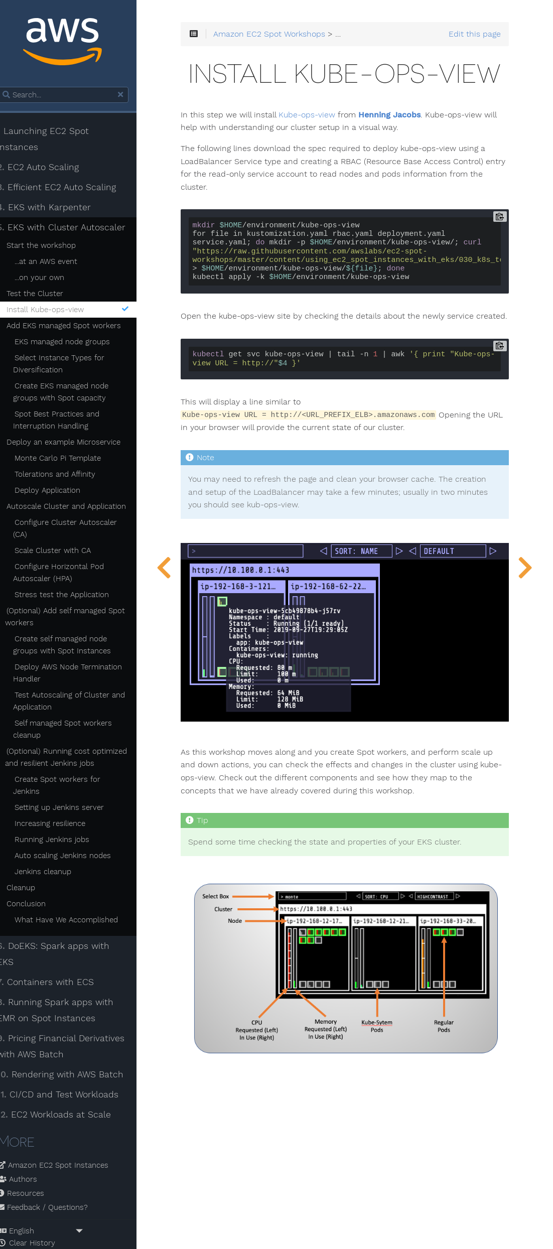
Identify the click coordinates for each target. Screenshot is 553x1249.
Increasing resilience (61, 812)
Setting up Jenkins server (70, 796)
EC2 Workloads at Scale (65, 1087)
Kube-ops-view (325, 158)
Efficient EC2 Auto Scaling (67, 188)
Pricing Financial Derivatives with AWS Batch (71, 1019)
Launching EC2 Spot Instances (54, 140)
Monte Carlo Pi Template (69, 459)
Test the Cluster (46, 294)
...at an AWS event (57, 262)
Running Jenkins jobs (63, 828)
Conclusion (37, 892)
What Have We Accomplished (77, 908)
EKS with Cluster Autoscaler (72, 228)
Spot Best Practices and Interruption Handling (67, 421)
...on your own (50, 278)
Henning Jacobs (407, 158)
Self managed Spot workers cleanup (73, 730)
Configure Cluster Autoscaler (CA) (76, 529)
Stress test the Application (73, 595)
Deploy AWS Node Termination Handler (78, 673)
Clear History (37, 1216)
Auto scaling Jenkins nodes (74, 844)
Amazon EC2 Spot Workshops (287, 36)
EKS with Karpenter (55, 208)
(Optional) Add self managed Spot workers (76, 617)
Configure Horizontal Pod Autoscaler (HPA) (69, 573)
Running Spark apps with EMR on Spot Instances (66, 983)
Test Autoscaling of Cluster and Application (80, 702)
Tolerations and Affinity (66, 475)
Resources (31, 1166)
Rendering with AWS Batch (71, 1047)
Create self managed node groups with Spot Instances (73, 645)
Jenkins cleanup (54, 860)
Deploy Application (58, 491)
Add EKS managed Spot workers (75, 326)
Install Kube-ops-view (80, 310)
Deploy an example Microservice (74, 443)
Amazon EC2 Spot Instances (63, 1138)
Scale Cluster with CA (64, 551)
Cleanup (32, 876)
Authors (28, 1152)
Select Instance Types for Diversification (69, 364)
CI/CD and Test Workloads (68, 1067)
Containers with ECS (56, 955)
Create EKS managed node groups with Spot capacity (71, 392)
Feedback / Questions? (53, 1180)
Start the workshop (52, 246)
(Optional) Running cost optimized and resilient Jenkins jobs (77, 758)
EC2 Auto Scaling (49, 168)
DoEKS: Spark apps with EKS (74, 935)
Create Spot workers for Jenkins (83, 780)
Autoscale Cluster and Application (77, 507)
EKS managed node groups (73, 342)
